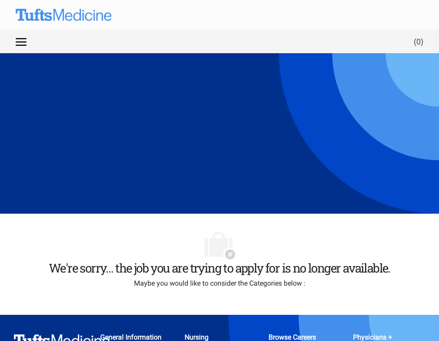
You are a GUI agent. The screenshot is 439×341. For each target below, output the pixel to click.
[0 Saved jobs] (416, 41)
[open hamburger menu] (21, 41)
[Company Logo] (55, 15)
